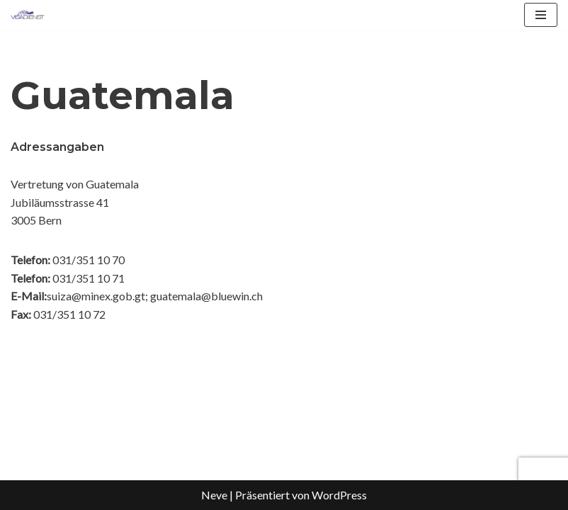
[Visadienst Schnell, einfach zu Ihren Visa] (28, 15)
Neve (214, 495)
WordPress (339, 495)
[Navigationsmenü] (540, 15)
